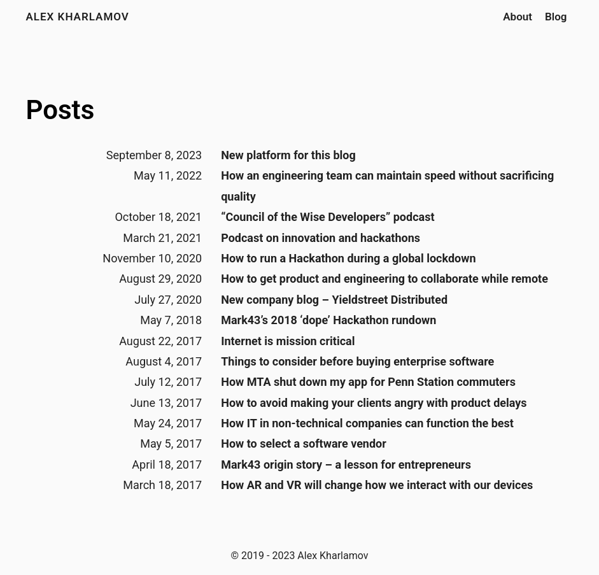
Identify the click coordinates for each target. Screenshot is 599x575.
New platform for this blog (288, 155)
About (517, 16)
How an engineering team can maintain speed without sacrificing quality (387, 185)
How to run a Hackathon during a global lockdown (348, 258)
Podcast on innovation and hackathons (320, 238)
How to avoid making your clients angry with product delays (373, 402)
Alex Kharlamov (77, 16)
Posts (60, 109)
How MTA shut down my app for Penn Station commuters (368, 381)
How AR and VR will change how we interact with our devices (377, 485)
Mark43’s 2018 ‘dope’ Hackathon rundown (328, 320)
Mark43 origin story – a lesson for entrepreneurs (346, 464)
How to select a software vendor (303, 443)
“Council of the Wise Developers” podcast (327, 217)
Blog (556, 16)
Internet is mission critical (288, 341)
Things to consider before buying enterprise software (357, 361)
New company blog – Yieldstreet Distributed (334, 299)
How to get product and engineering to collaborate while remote (384, 278)
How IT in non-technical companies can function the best (367, 423)
